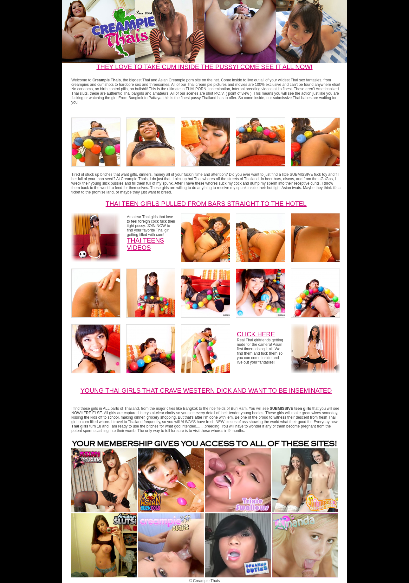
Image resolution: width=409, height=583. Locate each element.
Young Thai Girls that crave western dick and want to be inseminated (206, 390)
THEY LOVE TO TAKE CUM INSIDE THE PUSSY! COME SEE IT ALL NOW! (204, 66)
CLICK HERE (256, 334)
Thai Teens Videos (145, 244)
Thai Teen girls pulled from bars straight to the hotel (206, 203)
